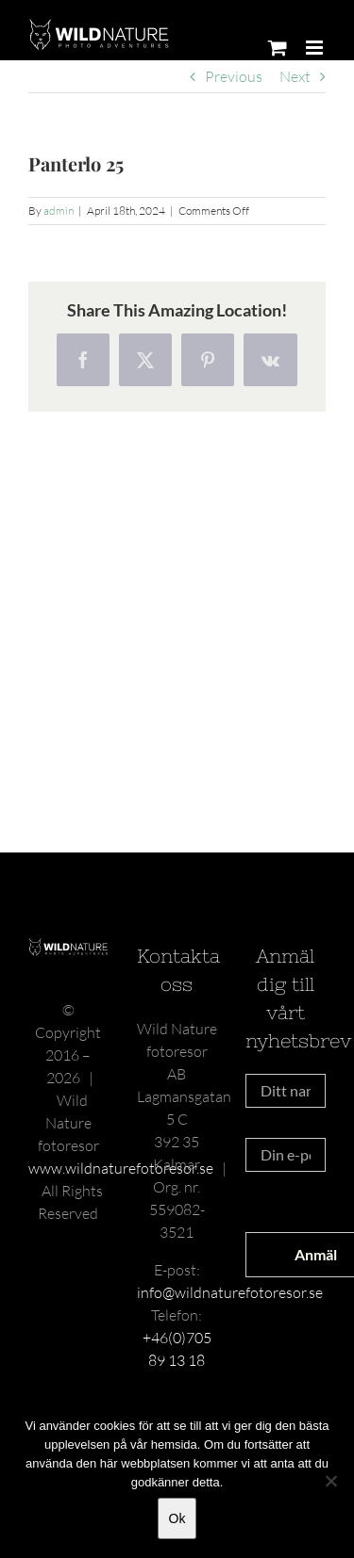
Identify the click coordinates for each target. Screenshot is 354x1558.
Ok (177, 1518)
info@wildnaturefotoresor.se (230, 1292)
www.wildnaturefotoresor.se (120, 1168)
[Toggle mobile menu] (316, 47)
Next (295, 76)
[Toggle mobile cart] (277, 47)
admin (58, 210)
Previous (233, 76)
